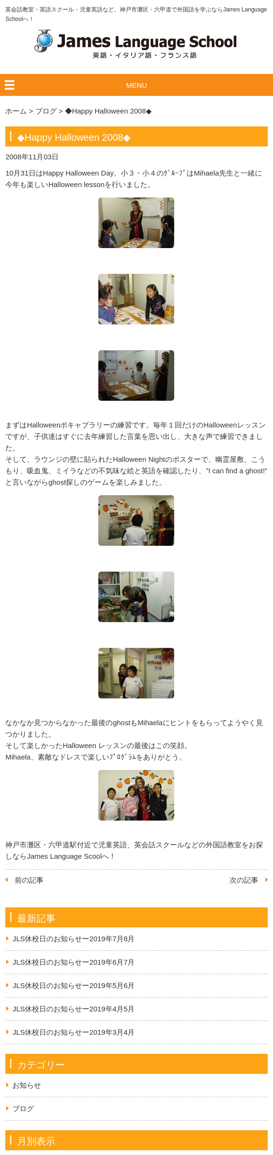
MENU (136, 85)
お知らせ (26, 1085)
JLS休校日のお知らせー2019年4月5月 (73, 1009)
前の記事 (29, 880)
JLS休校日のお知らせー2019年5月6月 (73, 985)
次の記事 (244, 880)
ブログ (23, 1108)
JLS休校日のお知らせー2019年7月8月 (73, 939)
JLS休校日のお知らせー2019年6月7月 (73, 962)
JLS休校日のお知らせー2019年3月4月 (73, 1032)
